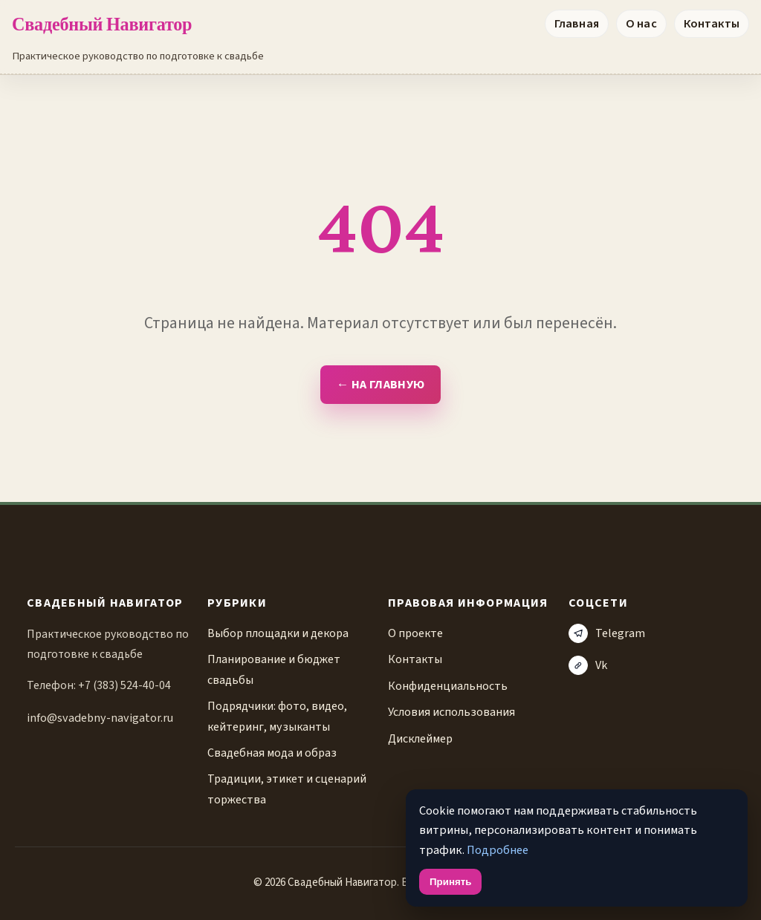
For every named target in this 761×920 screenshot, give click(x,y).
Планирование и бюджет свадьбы (273, 669)
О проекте (415, 633)
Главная (576, 24)
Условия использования (451, 711)
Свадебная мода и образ (272, 752)
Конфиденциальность (448, 685)
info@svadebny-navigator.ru (100, 717)
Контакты (711, 24)
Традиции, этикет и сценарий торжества (286, 788)
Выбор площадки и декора (278, 633)
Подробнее (497, 850)
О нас (641, 24)
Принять (450, 881)
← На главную (380, 385)
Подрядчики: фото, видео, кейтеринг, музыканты (277, 715)
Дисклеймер (420, 738)
